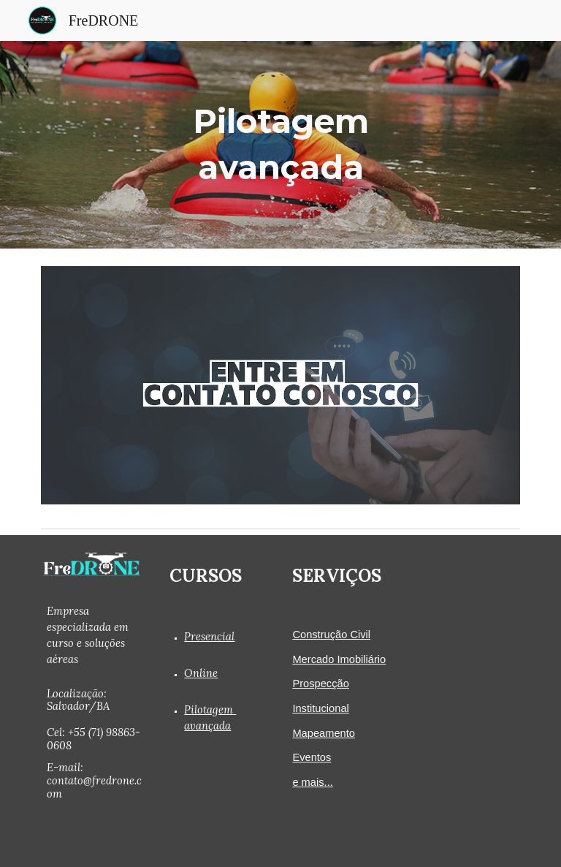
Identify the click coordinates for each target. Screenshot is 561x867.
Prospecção (320, 683)
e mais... (312, 782)
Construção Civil (331, 634)
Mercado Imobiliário (339, 659)
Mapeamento (323, 733)
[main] (280, 144)
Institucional (320, 708)
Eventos (311, 757)
